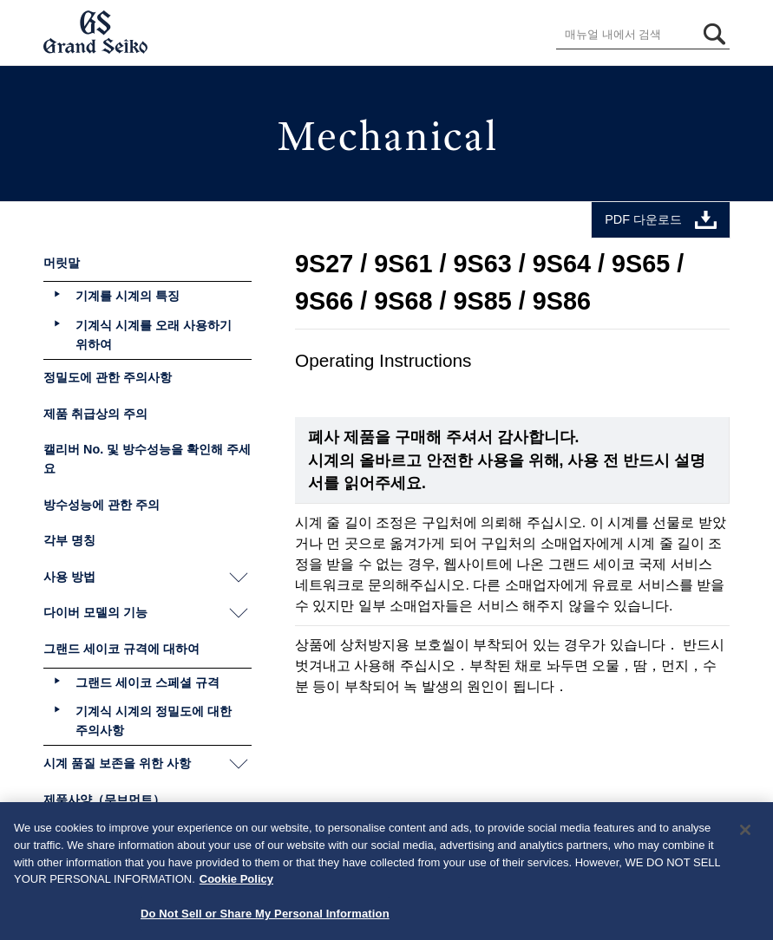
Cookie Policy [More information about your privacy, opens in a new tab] (236, 883)
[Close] (745, 835)
